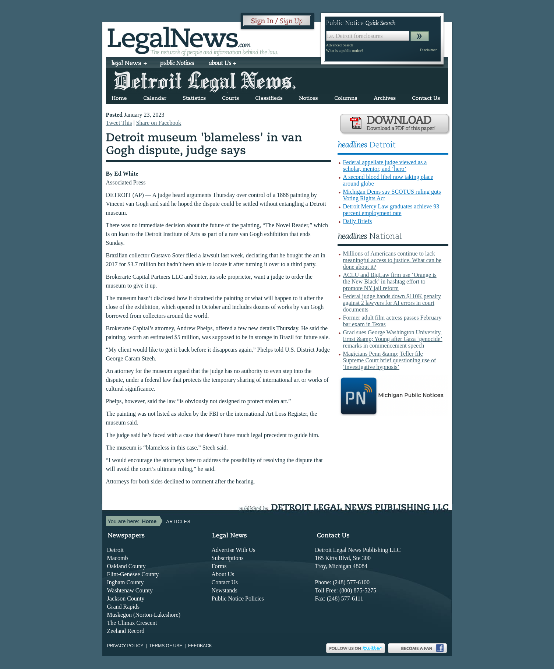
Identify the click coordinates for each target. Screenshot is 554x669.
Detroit (115, 550)
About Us (223, 574)
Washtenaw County (130, 590)
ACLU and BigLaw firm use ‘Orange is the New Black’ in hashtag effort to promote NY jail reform (390, 281)
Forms (219, 566)
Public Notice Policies (238, 598)
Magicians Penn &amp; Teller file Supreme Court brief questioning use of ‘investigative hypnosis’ (389, 360)
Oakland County (126, 566)
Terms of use (165, 645)
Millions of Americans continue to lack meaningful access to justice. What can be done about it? (392, 260)
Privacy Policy (125, 645)
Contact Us (225, 582)
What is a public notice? (344, 51)
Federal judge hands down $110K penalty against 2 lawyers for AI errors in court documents (392, 303)
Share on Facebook (158, 123)
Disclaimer (428, 50)
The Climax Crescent (132, 623)
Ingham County (125, 582)
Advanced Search (339, 45)
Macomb (117, 558)
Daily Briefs (357, 221)
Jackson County (126, 598)
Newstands (224, 590)
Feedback (200, 645)
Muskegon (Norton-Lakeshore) (144, 615)
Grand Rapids (123, 606)
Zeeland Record (126, 631)
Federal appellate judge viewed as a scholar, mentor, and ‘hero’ (385, 165)
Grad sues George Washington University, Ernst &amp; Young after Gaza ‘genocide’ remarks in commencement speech (392, 339)
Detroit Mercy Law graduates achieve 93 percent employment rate (391, 209)
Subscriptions (228, 558)
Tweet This (119, 123)
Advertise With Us (233, 550)
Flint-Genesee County (133, 574)
